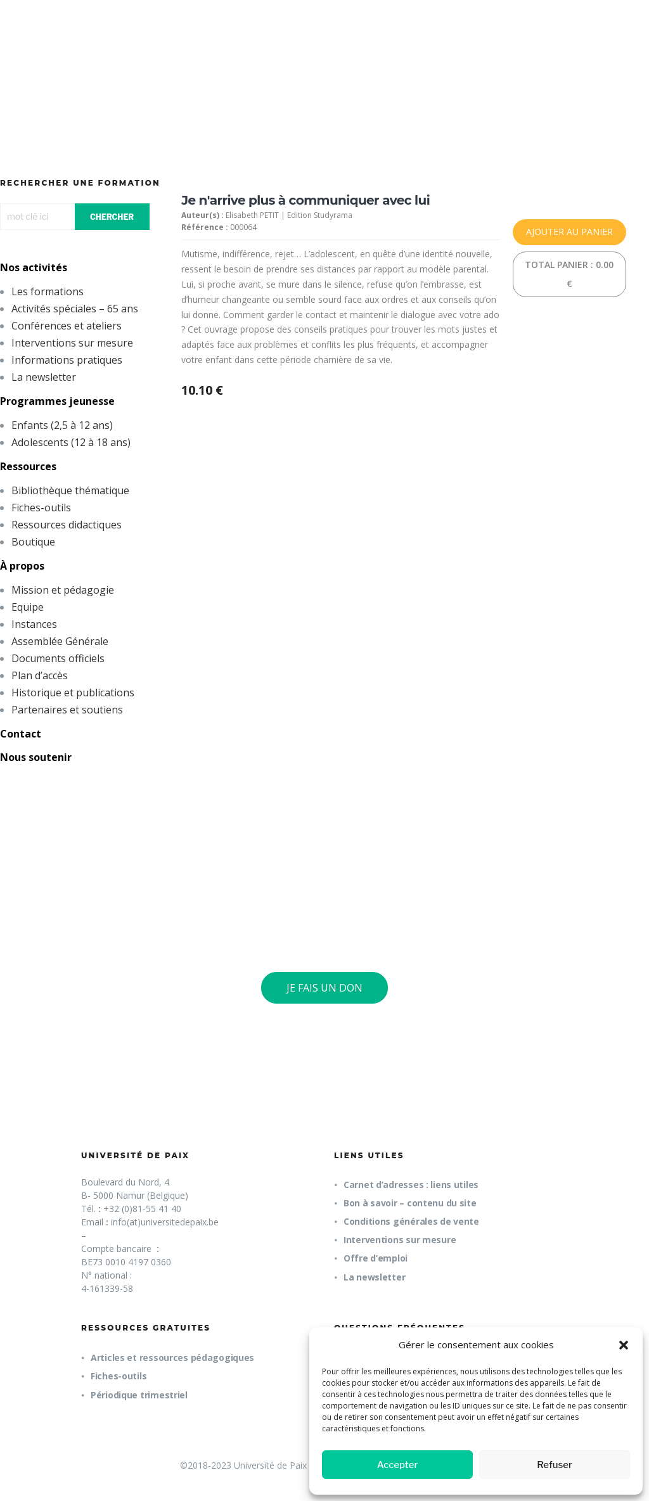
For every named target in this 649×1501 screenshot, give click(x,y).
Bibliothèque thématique (70, 490)
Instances (34, 624)
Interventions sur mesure (72, 343)
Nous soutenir (36, 757)
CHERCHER (112, 217)
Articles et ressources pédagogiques (172, 1357)
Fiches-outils (41, 507)
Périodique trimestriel (139, 1395)
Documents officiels (58, 658)
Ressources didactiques (66, 525)
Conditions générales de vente (411, 1221)
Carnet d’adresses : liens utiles (411, 1184)
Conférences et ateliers (66, 326)
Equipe (27, 607)
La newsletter (43, 377)
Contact (20, 734)
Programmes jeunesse (57, 401)
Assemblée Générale (59, 641)
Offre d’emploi (376, 1258)
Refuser (554, 1465)
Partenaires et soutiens (67, 710)
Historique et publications (72, 692)
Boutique (33, 542)
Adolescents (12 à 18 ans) (71, 442)
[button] (623, 1345)
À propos (22, 566)
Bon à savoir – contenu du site (410, 1203)
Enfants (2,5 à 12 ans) (62, 425)
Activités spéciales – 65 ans (74, 309)
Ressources (28, 466)
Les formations (47, 291)
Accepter (397, 1465)
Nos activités (33, 267)
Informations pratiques (66, 360)
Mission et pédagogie (62, 590)
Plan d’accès (39, 675)
